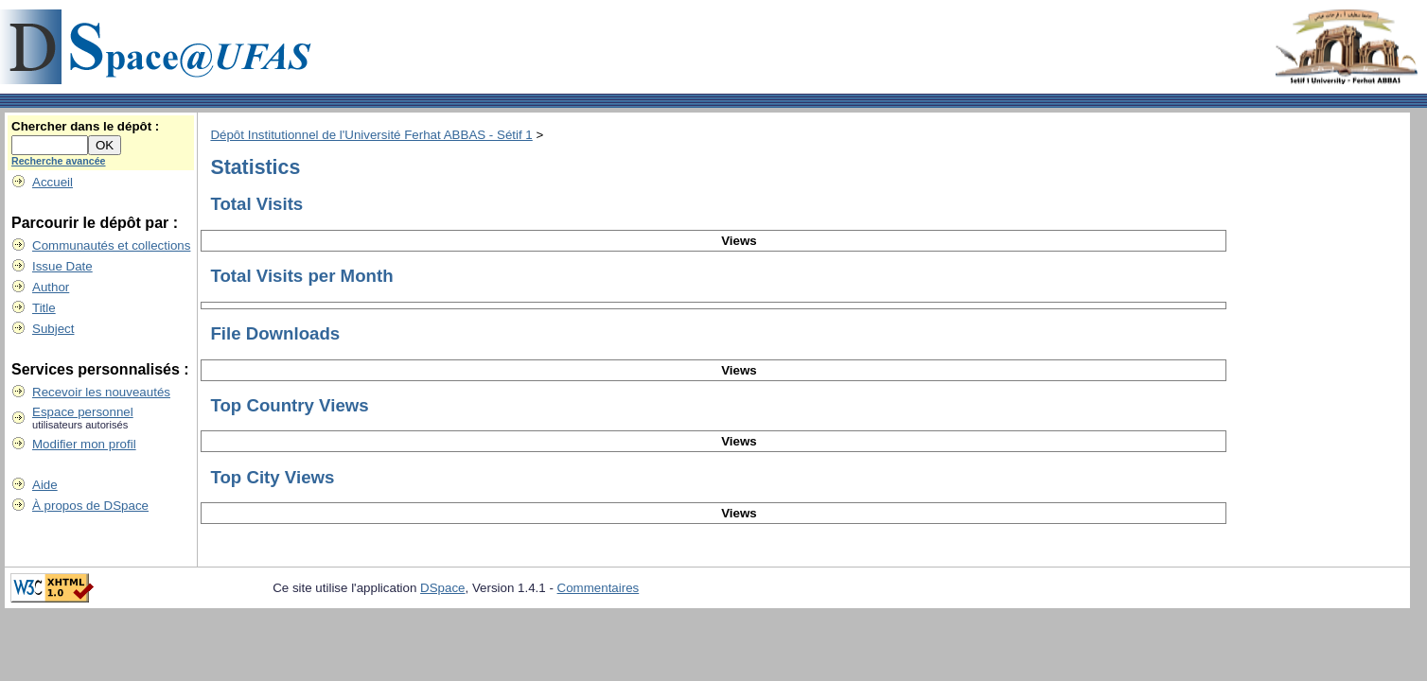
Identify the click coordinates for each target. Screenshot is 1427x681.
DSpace (442, 588)
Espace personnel (82, 412)
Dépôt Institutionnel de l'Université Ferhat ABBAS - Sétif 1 (371, 135)
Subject (53, 329)
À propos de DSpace (90, 505)
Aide (45, 485)
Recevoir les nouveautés (101, 392)
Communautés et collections (111, 245)
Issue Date (62, 266)
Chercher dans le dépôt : (85, 126)
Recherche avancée (58, 160)
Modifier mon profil (84, 444)
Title (44, 308)
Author (50, 287)
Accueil (52, 182)
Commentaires (598, 588)
